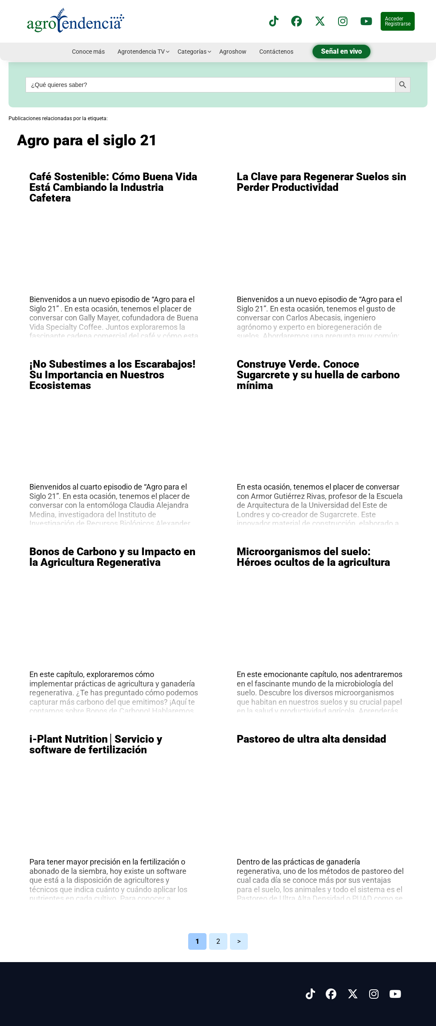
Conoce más (88, 51)
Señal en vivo (341, 51)
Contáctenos (276, 51)
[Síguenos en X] (320, 21)
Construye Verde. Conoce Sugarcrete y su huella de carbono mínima (318, 375)
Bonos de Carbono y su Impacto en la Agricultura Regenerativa (112, 556)
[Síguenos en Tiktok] (310, 994)
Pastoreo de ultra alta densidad (311, 739)
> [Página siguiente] (239, 941)
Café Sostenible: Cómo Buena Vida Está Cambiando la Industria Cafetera (113, 187)
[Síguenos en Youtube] (395, 994)
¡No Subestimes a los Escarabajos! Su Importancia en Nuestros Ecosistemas (112, 375)
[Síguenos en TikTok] (273, 21)
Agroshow (233, 51)
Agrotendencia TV (141, 51)
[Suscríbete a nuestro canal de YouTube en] (366, 21)
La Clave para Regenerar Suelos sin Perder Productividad (321, 181)
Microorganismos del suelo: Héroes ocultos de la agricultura (313, 556)
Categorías (192, 51)
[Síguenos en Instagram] (374, 994)
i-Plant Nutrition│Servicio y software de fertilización (95, 744)
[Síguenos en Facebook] (296, 21)
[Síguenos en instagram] (342, 21)
